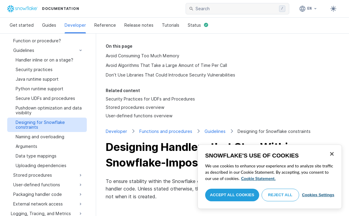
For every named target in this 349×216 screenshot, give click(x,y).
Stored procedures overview (135, 107)
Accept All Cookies (232, 195)
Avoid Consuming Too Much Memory (142, 55)
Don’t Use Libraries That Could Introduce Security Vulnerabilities (170, 74)
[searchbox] (236, 8)
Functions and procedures (165, 131)
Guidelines (215, 131)
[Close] (331, 153)
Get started (22, 25)
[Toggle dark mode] (333, 9)
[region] (270, 177)
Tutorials (170, 25)
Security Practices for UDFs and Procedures (150, 98)
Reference (105, 25)
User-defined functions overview (139, 115)
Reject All (280, 195)
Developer (75, 25)
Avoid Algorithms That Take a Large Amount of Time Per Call (166, 65)
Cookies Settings (318, 195)
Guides (49, 25)
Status (198, 25)
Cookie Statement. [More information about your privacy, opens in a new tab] (258, 178)
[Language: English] (308, 9)
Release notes (138, 25)
